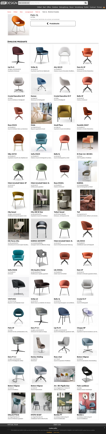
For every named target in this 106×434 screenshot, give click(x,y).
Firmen (99, 7)
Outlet (86, 7)
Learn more (56, 432)
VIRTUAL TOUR (12, 425)
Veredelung (79, 7)
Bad (44, 7)
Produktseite (53, 23)
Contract (93, 7)
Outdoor (55, 7)
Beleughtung (63, 7)
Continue (49, 432)
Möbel (39, 7)
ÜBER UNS (57, 425)
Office (49, 7)
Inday (33, 17)
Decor (71, 7)
